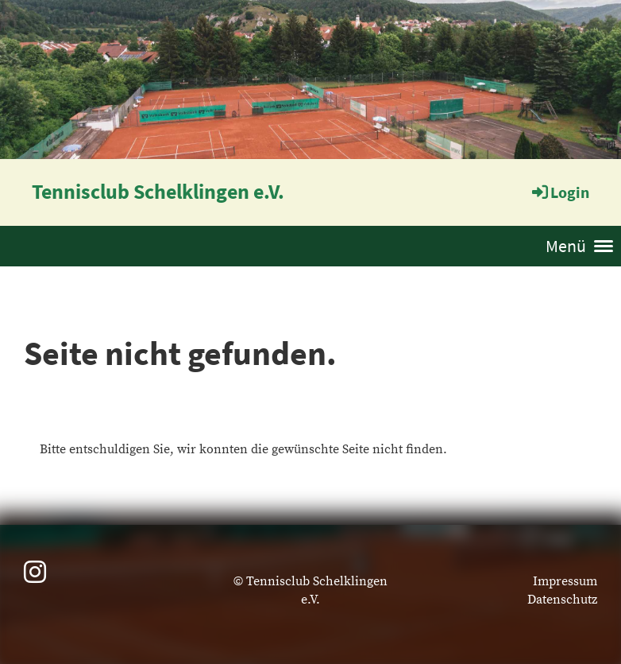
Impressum (565, 581)
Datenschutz (562, 600)
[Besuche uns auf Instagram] (35, 574)
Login (559, 192)
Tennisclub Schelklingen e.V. (158, 191)
